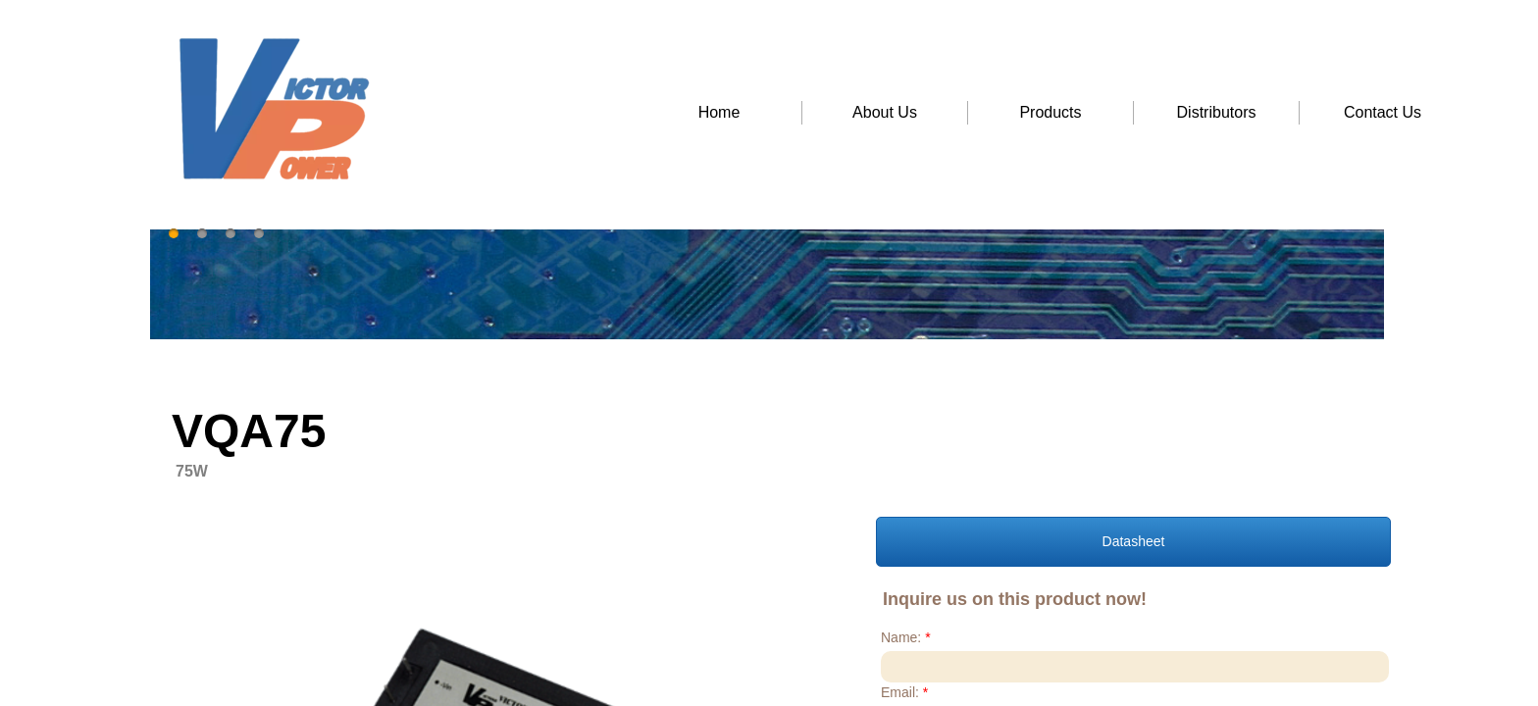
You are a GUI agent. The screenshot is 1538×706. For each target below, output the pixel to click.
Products (1050, 112)
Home (719, 112)
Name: (906, 637)
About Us (884, 112)
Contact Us (1382, 112)
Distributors (1216, 112)
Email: (904, 692)
